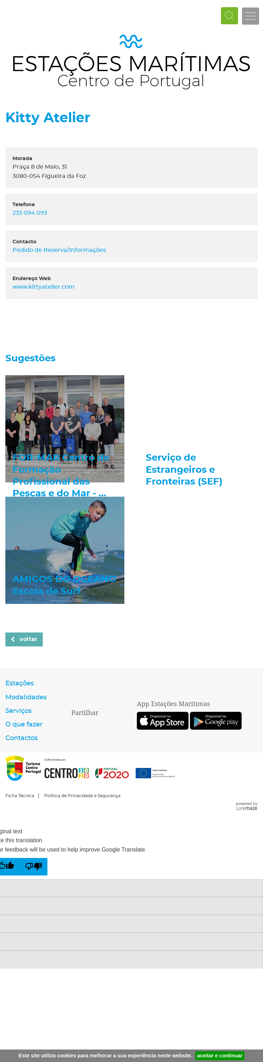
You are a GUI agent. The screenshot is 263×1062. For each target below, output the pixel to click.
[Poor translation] (33, 866)
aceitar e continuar (220, 1055)
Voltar (28, 639)
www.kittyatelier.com (43, 287)
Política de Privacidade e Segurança (82, 796)
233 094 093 (31, 213)
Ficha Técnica (19, 796)
